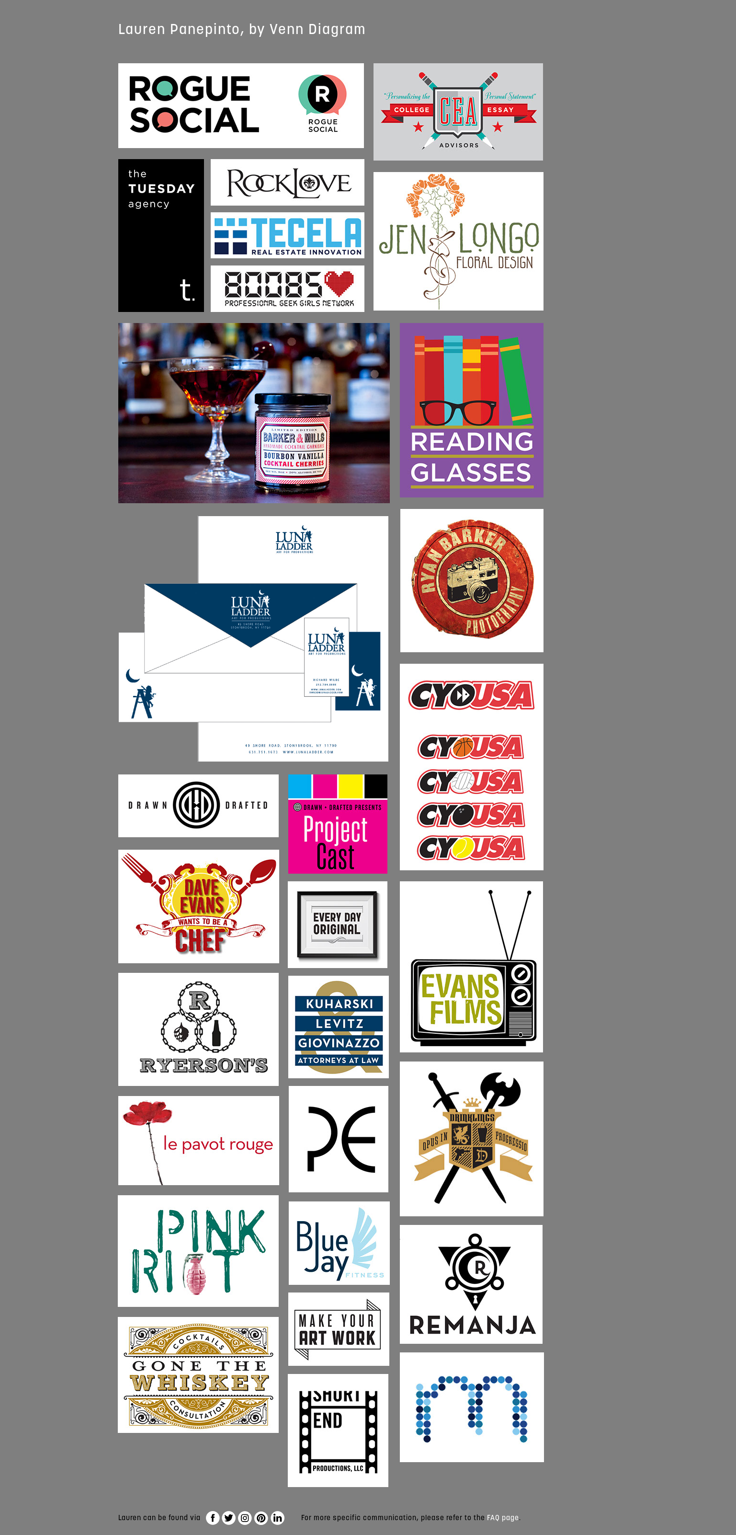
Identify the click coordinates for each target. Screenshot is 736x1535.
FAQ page (503, 1517)
